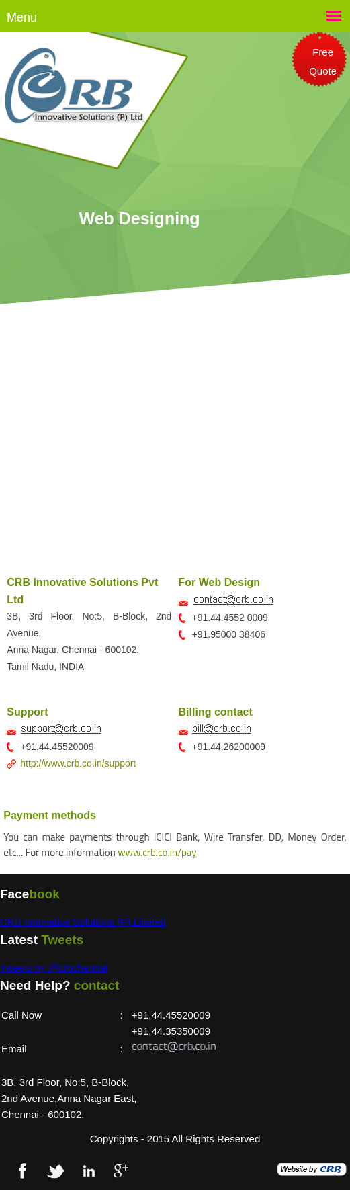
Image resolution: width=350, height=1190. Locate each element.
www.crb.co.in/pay (157, 852)
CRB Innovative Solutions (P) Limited (83, 921)
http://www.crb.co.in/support (78, 763)
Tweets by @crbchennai (53, 967)
